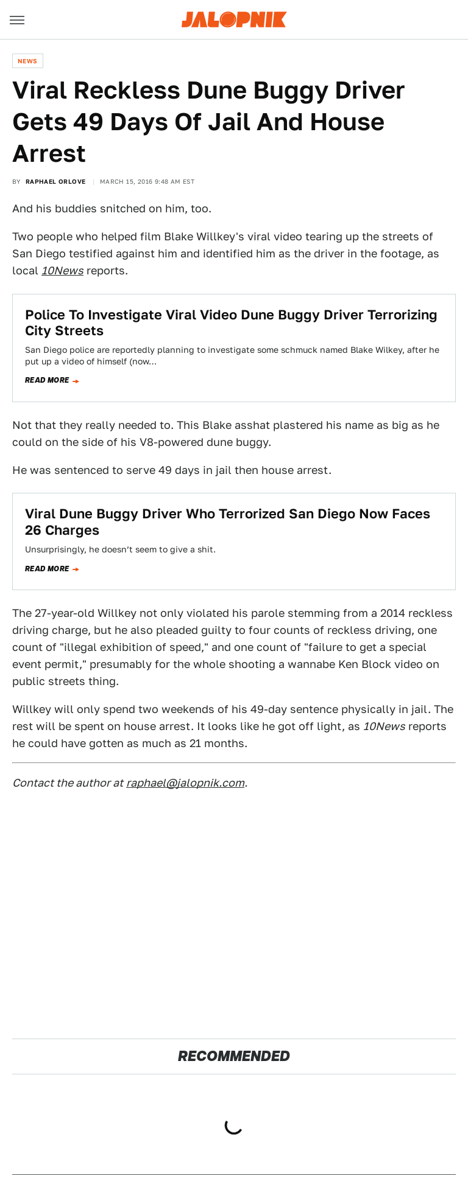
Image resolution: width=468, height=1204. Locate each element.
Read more (47, 380)
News (28, 60)
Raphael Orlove (56, 181)
